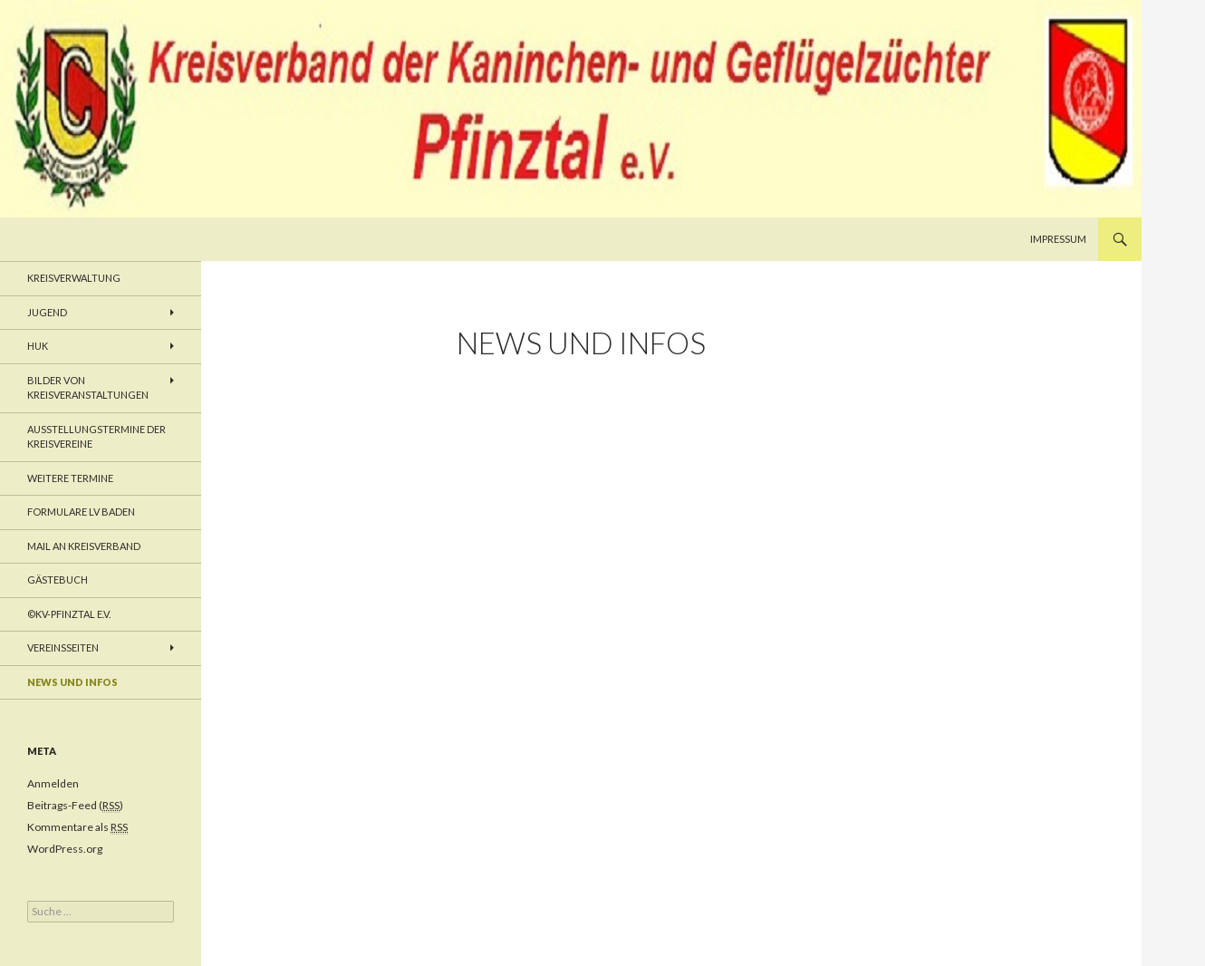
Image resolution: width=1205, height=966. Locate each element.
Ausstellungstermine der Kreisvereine (96, 436)
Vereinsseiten (63, 647)
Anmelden (53, 783)
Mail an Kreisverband (83, 546)
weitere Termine (70, 478)
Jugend (47, 312)
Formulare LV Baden (81, 511)
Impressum (1058, 239)
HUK (37, 346)
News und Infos (72, 682)
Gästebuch (57, 579)
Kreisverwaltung (73, 278)
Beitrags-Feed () (75, 805)
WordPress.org (64, 848)
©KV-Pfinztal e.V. (69, 614)
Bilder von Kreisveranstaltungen (88, 387)
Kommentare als (77, 827)
